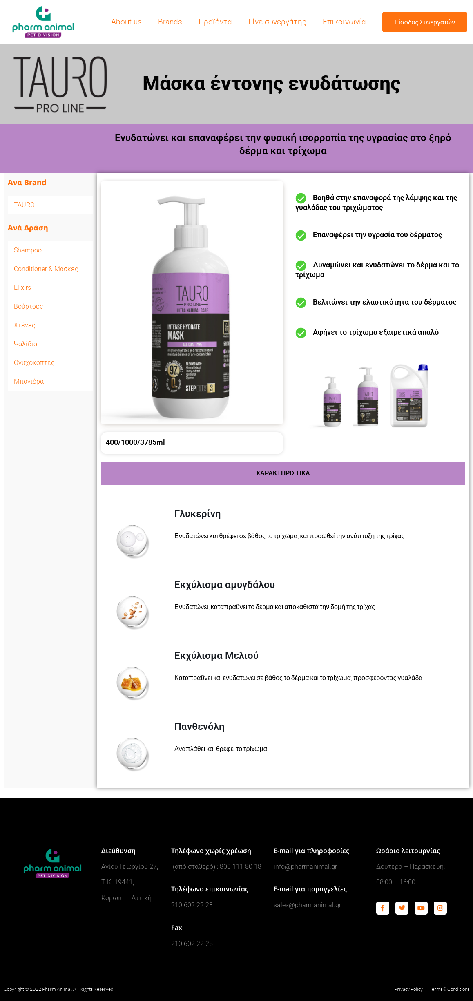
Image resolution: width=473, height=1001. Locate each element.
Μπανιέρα (29, 381)
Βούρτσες (28, 306)
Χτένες (25, 325)
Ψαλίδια (25, 344)
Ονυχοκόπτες (34, 363)
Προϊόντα (215, 22)
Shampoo (50, 250)
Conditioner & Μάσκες (46, 269)
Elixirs (22, 288)
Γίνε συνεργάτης (277, 22)
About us (126, 22)
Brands (170, 22)
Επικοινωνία (344, 22)
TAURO (24, 205)
